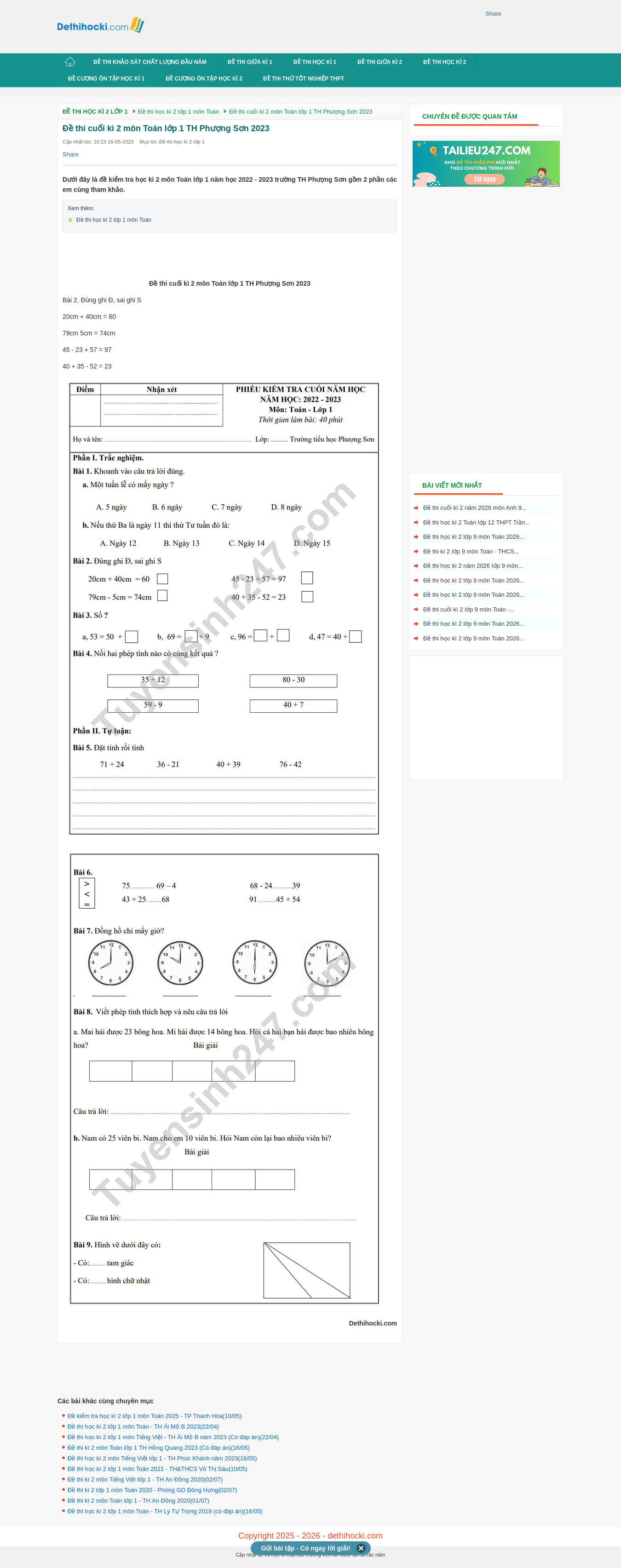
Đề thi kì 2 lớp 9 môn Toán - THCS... (471, 551)
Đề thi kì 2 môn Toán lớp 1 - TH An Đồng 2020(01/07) (138, 1500)
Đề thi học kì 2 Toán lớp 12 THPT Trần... (476, 522)
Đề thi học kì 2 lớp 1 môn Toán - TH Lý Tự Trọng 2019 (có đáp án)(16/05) (165, 1511)
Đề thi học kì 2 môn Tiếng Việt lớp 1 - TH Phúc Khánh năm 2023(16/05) (162, 1458)
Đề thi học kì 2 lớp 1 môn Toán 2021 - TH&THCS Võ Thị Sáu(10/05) (157, 1468)
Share (493, 13)
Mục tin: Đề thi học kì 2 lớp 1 (172, 141)
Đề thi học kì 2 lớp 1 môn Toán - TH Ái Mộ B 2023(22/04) (143, 1426)
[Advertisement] (317, 25)
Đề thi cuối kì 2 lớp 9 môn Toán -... (468, 609)
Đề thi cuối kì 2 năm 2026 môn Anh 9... (475, 507)
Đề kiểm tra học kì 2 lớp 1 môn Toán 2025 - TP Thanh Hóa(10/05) (155, 1415)
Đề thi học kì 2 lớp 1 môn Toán (113, 220)
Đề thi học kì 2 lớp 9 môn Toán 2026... (473, 536)
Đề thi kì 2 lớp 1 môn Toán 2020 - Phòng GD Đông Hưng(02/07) (152, 1490)
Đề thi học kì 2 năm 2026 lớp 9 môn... (473, 565)
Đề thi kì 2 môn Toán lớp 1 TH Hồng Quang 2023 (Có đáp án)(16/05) (159, 1447)
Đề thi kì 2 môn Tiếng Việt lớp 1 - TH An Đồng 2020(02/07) (145, 1479)
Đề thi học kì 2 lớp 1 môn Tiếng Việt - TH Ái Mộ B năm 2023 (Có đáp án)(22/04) (173, 1437)
